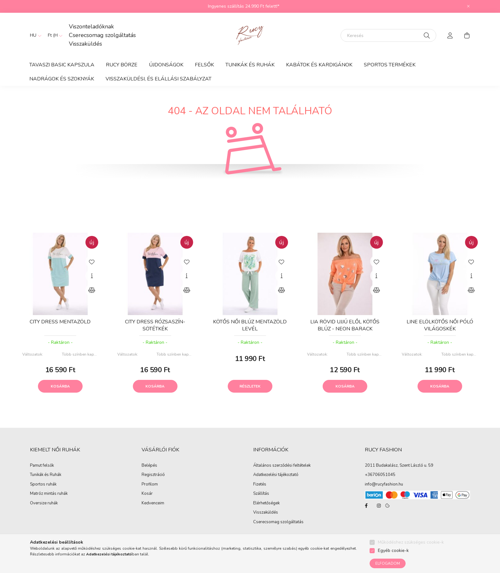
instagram (378, 505)
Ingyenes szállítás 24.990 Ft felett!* (243, 6)
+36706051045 (380, 475)
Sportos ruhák (43, 484)
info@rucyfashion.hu (384, 484)
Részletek (250, 386)
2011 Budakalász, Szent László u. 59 (399, 465)
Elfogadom (387, 563)
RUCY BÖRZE (121, 64)
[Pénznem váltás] (53, 35)
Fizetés (259, 484)
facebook (366, 505)
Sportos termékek (389, 64)
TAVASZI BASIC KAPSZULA (61, 64)
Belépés (149, 465)
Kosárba (60, 386)
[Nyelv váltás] (34, 35)
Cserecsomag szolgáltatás (102, 35)
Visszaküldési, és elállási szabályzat (158, 78)
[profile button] (450, 35)
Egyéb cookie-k (393, 550)
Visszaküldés (85, 44)
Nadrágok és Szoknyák (61, 78)
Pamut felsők (42, 465)
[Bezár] (468, 6)
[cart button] (466, 35)
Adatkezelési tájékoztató (275, 475)
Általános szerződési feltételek (282, 465)
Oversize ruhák (44, 503)
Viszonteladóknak (91, 26)
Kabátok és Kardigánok (319, 64)
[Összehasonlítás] (91, 290)
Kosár (147, 493)
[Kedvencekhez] (91, 261)
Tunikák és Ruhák (250, 64)
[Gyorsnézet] (91, 275)
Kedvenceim (153, 503)
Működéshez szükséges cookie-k (411, 542)
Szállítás (261, 493)
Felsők (204, 64)
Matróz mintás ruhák (49, 493)
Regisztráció (153, 475)
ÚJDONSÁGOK (166, 64)
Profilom (150, 484)
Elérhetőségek (266, 503)
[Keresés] (388, 35)
